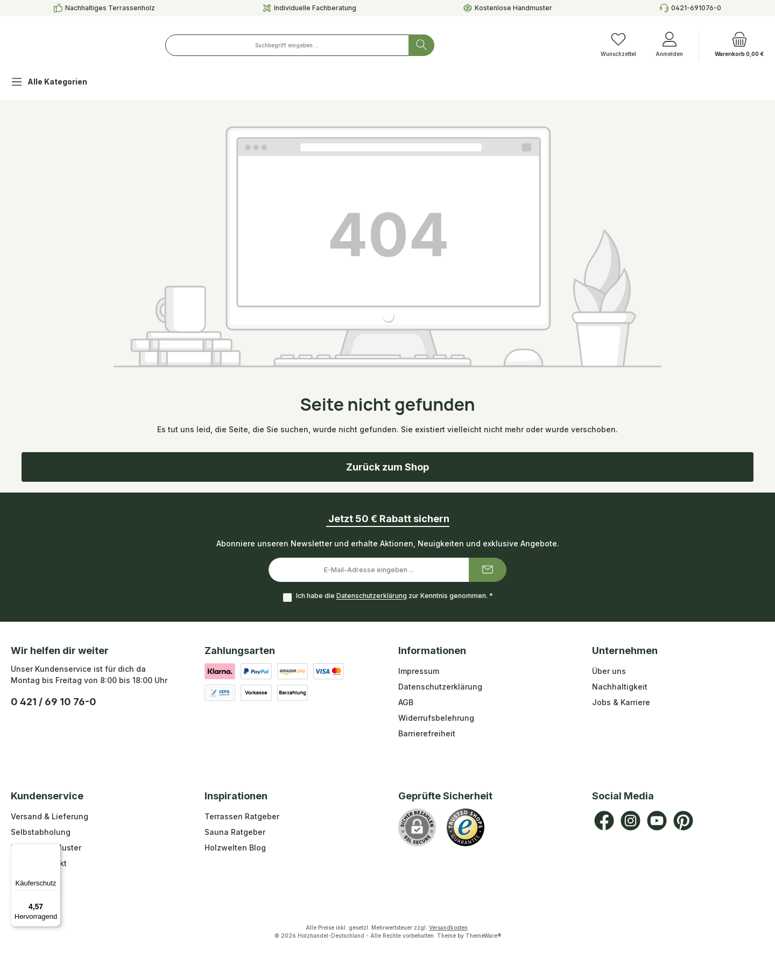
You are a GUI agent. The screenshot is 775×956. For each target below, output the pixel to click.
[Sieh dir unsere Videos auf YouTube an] (657, 821)
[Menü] (54, 849)
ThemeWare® (483, 935)
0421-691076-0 (696, 8)
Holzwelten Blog (235, 847)
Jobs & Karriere (621, 702)
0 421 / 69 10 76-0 (53, 701)
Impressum (418, 671)
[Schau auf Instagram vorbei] (630, 821)
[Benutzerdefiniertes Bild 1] (465, 827)
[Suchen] (483, 45)
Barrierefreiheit (426, 733)
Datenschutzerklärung (371, 596)
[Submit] (487, 570)
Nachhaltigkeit (619, 686)
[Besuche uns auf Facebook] (604, 821)
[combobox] (349, 45)
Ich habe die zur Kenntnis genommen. (394, 596)
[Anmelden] (669, 45)
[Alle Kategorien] (57, 83)
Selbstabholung (41, 832)
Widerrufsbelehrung (436, 717)
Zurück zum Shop (387, 467)
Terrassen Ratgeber (242, 816)
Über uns (609, 671)
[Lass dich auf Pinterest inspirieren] (683, 821)
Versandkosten (448, 927)
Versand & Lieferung (49, 816)
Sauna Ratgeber (235, 832)
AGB (405, 702)
